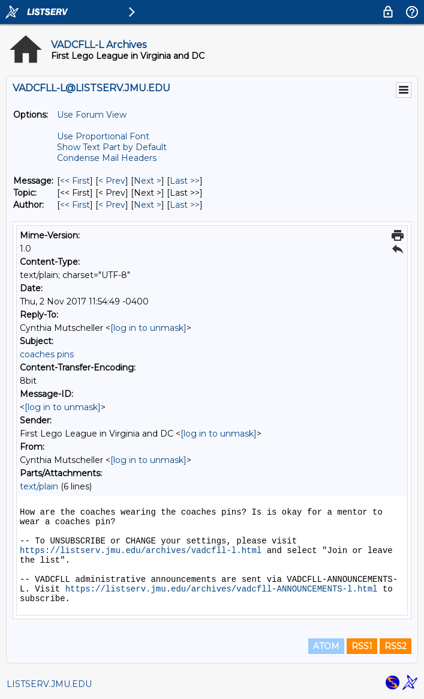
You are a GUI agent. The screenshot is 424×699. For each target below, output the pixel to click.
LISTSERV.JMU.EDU (49, 684)
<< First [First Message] (75, 180)
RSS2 (395, 646)
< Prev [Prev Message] (111, 180)
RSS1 (361, 646)
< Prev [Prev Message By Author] (111, 204)
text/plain (39, 486)
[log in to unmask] (148, 327)
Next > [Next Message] (147, 180)
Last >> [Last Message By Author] (185, 204)
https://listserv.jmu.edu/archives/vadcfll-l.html (140, 550)
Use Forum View (92, 114)
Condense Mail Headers (107, 158)
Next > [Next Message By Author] (147, 204)
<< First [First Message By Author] (75, 204)
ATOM (326, 646)
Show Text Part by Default (112, 147)
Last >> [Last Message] (185, 180)
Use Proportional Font (103, 136)
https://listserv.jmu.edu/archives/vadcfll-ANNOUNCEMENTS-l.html (221, 589)
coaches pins (47, 354)
